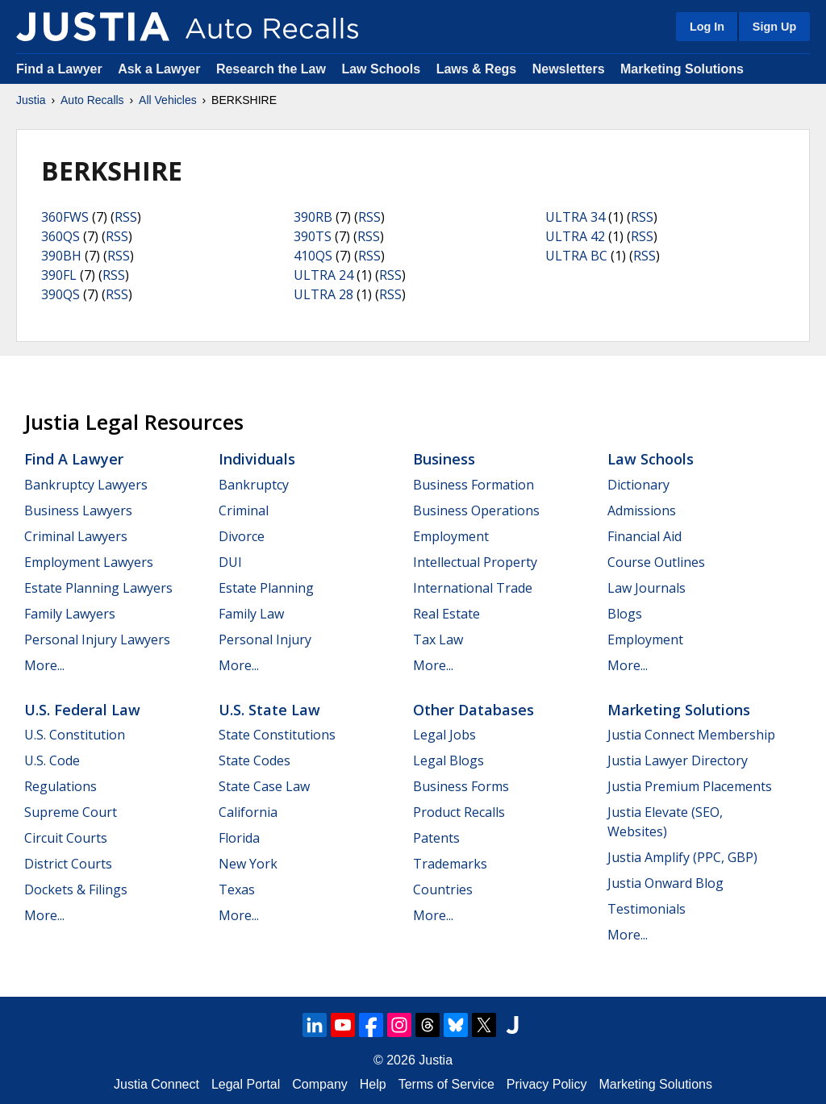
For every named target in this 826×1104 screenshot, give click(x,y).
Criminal (244, 510)
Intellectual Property (475, 562)
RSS (126, 217)
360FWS (65, 217)
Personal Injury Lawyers (97, 639)
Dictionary (638, 485)
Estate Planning (266, 588)
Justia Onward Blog (665, 883)
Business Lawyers (78, 510)
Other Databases (473, 709)
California (248, 812)
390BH (61, 256)
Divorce (242, 536)
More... (44, 665)
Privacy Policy (547, 1084)
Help (373, 1084)
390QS (60, 294)
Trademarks (450, 864)
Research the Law (271, 69)
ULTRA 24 (323, 275)
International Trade (472, 588)
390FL (59, 275)
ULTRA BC (576, 256)
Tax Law (438, 639)
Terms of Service (446, 1084)
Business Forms (461, 786)
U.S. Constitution (74, 735)
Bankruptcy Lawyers (86, 485)
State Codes (254, 760)
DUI (230, 562)
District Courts (68, 864)
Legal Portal (245, 1084)
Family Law (251, 614)
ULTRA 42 (575, 236)
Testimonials (646, 909)
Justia (31, 100)
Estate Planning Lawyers (98, 588)
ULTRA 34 (575, 217)
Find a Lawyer (59, 69)
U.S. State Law (269, 709)
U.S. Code (52, 760)
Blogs (624, 614)
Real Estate (446, 614)
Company (319, 1084)
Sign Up (774, 26)
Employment (451, 536)
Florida (239, 838)
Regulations (60, 786)
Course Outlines (656, 562)
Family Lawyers (69, 614)
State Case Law (264, 786)
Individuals (257, 459)
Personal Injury (265, 639)
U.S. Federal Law (82, 709)
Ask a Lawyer (161, 69)
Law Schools (380, 69)
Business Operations (476, 510)
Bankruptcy (254, 485)
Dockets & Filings (75, 889)
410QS (313, 256)
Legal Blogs (448, 760)
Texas (237, 889)
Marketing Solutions (682, 69)
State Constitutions (277, 735)
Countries (443, 889)
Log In (707, 26)
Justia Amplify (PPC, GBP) (682, 857)
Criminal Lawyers (75, 536)
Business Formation (473, 485)
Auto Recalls (92, 100)
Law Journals (646, 588)
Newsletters (568, 69)
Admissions (641, 510)
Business (444, 459)
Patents (436, 838)
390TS (313, 236)
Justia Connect (156, 1084)
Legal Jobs (444, 735)
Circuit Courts (65, 838)
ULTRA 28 (323, 294)
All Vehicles (168, 100)
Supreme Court (70, 812)
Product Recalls (459, 812)
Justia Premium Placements (689, 786)
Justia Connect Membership (691, 735)
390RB (313, 217)
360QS (60, 236)
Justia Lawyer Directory (677, 760)
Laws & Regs (476, 69)
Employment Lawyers (88, 562)
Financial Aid (644, 536)
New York (248, 864)
